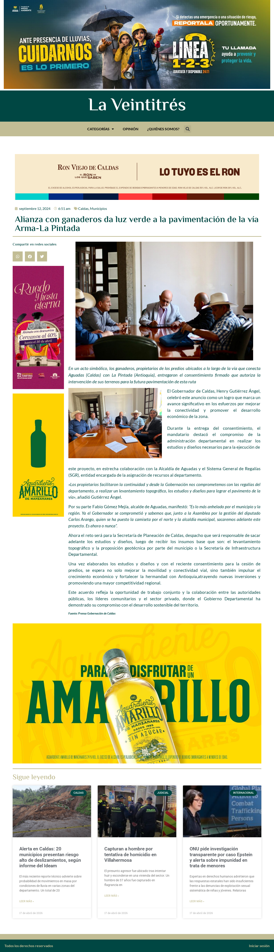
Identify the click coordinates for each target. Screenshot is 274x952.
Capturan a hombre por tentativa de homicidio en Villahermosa (130, 854)
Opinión (130, 129)
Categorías (100, 129)
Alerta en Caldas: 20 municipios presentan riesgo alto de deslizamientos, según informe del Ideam (50, 857)
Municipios (98, 208)
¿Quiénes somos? (163, 129)
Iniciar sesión (259, 946)
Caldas (83, 208)
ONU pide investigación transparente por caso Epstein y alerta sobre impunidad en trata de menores (221, 857)
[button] (187, 129)
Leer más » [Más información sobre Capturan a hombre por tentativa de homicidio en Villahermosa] (111, 895)
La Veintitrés (137, 106)
